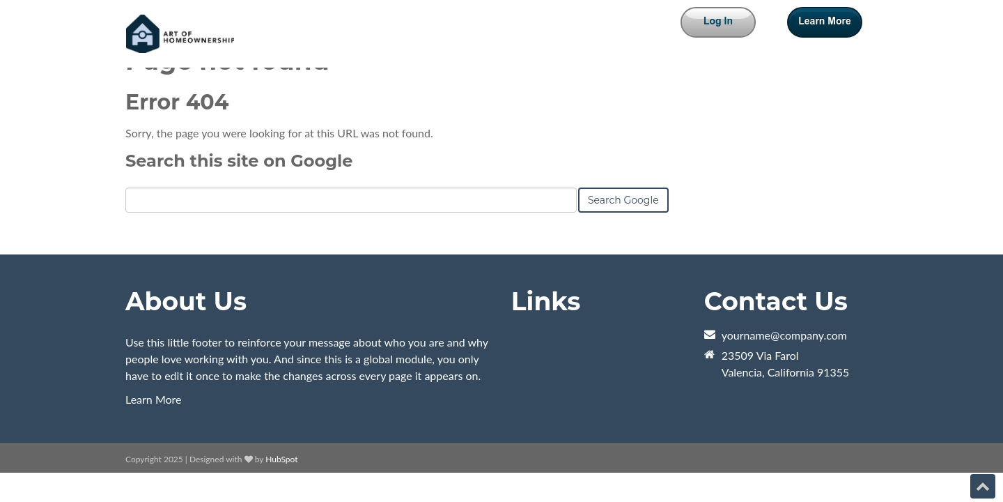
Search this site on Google (238, 161)
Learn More (153, 399)
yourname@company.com (784, 335)
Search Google (623, 200)
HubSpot (281, 459)
